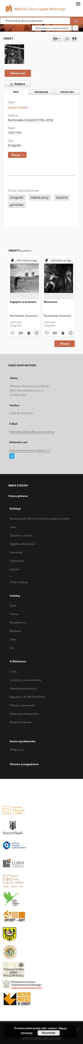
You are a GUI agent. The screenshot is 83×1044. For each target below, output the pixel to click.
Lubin (13, 527)
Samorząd (16, 552)
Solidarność (17, 561)
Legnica (14, 569)
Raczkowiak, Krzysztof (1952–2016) (30, 120)
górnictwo (16, 205)
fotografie (16, 197)
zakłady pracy (40, 197)
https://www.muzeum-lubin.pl (30, 450)
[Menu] (78, 3)
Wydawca (16, 631)
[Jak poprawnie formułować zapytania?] (75, 28)
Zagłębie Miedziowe (22, 544)
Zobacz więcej (18, 582)
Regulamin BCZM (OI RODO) (27, 697)
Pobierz (16, 84)
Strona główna (18, 496)
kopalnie (62, 197)
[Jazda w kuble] (14, 54)
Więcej (64, 343)
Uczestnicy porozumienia (25, 680)
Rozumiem (48, 1032)
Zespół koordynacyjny (23, 688)
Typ (12, 648)
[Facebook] (11, 456)
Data (13, 639)
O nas (13, 671)
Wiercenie (50, 302)
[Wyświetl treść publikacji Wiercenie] (63, 333)
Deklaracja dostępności (24, 714)
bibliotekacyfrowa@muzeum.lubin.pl (32, 432)
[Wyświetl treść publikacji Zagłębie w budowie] (29, 333)
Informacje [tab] (41, 92)
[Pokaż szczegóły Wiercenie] (70, 333)
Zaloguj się (16, 749)
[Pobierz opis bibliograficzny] (20, 333)
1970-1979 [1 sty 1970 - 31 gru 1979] (14, 133)
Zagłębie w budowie (23, 302)
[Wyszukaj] (76, 20)
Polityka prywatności (22, 705)
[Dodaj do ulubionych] (67, 39)
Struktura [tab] (67, 92)
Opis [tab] (16, 92)
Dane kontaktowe (21, 722)
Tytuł (13, 605)
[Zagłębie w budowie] (24, 278)
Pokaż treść (17, 73)
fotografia (14, 145)
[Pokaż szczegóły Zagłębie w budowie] (36, 333)
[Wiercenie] (58, 278)
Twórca (14, 614)
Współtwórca (18, 622)
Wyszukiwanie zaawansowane (51, 28)
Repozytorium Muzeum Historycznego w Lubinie (40, 518)
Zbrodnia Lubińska (21, 535)
